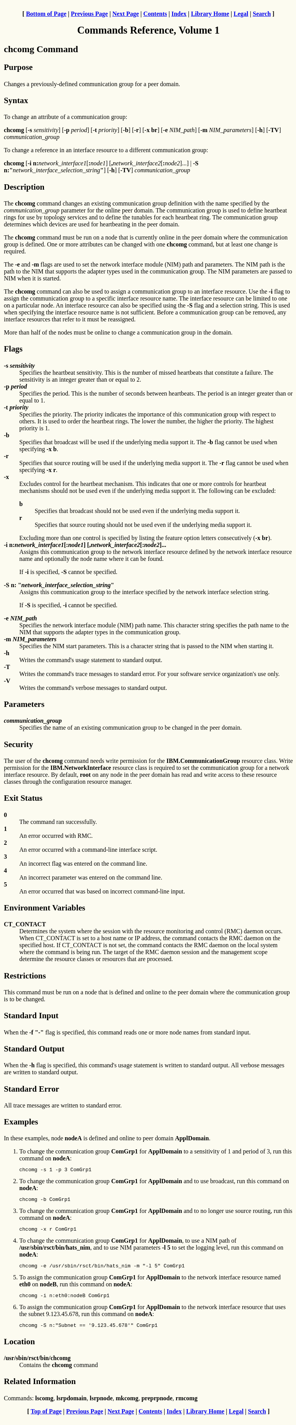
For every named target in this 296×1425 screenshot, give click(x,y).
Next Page (125, 13)
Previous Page (89, 13)
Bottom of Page (46, 13)
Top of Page (46, 1418)
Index (179, 13)
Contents (155, 13)
